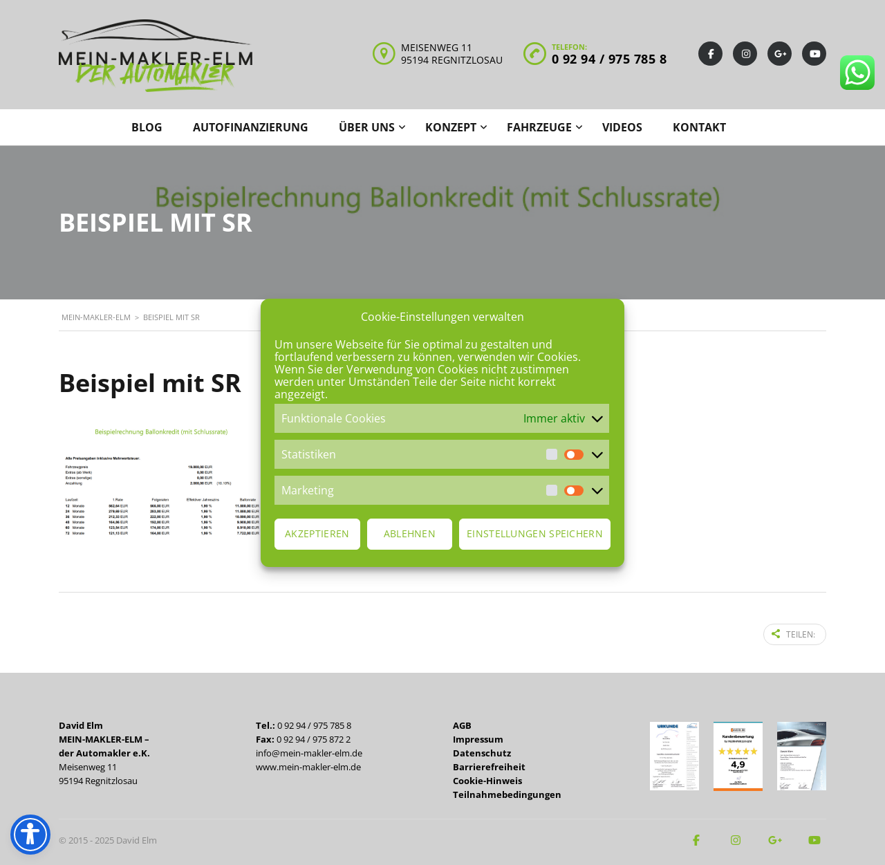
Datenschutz (482, 751)
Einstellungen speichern (535, 533)
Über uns (367, 127)
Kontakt (699, 127)
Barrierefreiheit (489, 765)
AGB (462, 724)
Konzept (450, 127)
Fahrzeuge (539, 127)
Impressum (478, 738)
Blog (146, 127)
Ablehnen (410, 533)
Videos (622, 127)
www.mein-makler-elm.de (308, 765)
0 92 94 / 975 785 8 (609, 58)
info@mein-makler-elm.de (309, 751)
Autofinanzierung (250, 127)
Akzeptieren (317, 533)
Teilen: (793, 634)
